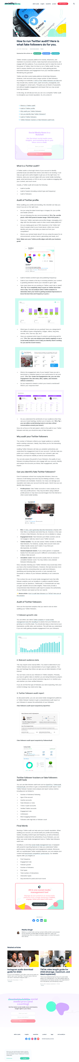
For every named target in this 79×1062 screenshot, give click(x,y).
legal (52, 1034)
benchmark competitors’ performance (37, 853)
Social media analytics (34, 48)
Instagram (10, 981)
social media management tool (41, 845)
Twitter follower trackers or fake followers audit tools (37, 120)
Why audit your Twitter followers (30, 111)
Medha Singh (24, 48)
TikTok (42, 985)
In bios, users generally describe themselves (38, 530)
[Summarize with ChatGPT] (37, 53)
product (54, 3)
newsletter (48, 3)
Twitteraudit (57, 784)
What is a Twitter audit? (28, 105)
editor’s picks (36, 3)
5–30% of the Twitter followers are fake (46, 80)
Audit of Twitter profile (27, 108)
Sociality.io (35, 622)
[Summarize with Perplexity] (55, 53)
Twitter (41, 48)
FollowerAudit (21, 787)
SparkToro (49, 784)
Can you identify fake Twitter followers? (33, 114)
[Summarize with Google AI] (46, 53)
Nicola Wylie (15, 979)
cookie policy (6, 1055)
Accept (22, 1058)
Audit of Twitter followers (28, 117)
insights (42, 3)
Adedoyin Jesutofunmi (50, 983)
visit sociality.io (63, 3)
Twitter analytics (38, 619)
